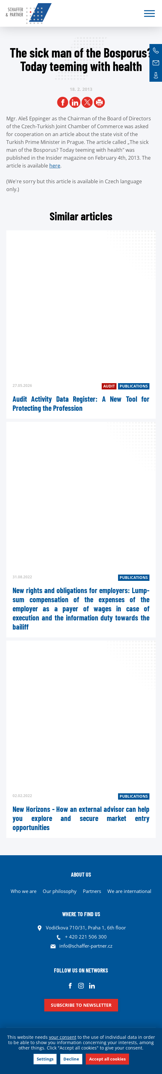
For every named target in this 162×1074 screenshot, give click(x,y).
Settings (45, 1059)
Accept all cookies (107, 1059)
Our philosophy (60, 891)
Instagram (81, 985)
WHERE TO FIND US (81, 914)
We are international (129, 891)
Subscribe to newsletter (81, 1005)
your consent (62, 1037)
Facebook (70, 985)
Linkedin (92, 985)
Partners (92, 891)
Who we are (23, 891)
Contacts (155, 75)
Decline (71, 1059)
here (54, 165)
